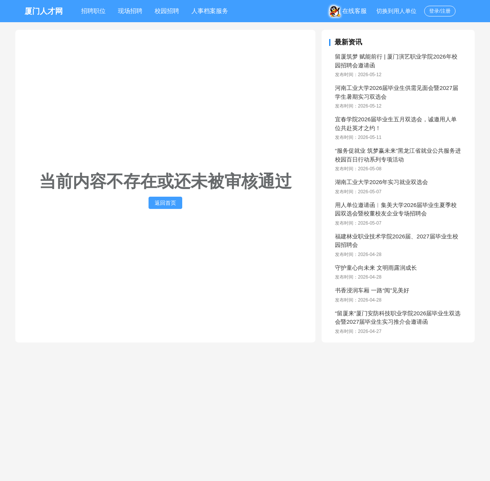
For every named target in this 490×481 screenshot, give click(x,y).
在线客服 (349, 11)
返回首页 (165, 202)
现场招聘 (130, 11)
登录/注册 (440, 11)
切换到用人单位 (396, 11)
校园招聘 (167, 11)
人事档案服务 (209, 11)
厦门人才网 (43, 11)
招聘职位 (93, 11)
